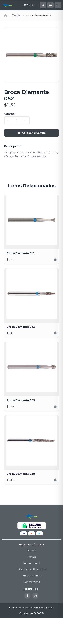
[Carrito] (50, 5)
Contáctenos (31, 582)
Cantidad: (9, 113)
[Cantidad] (17, 120)
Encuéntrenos (31, 575)
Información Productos (32, 569)
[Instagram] (35, 596)
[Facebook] (27, 596)
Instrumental (31, 563)
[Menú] (58, 5)
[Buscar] (43, 5)
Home (31, 550)
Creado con (31, 613)
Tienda (16, 15)
